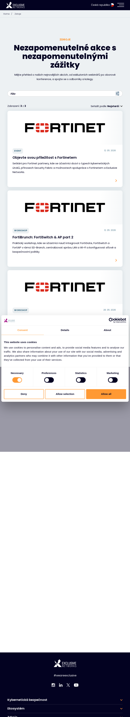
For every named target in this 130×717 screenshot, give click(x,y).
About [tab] (107, 330)
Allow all (106, 394)
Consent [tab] (22, 330)
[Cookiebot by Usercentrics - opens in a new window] (111, 320)
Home (8, 13)
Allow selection (65, 394)
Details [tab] (65, 330)
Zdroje (18, 13)
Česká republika (102, 5)
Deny (24, 394)
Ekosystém (16, 708)
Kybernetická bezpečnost (27, 699)
